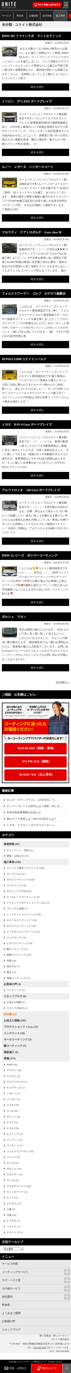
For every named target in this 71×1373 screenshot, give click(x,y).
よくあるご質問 (11, 1313)
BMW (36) (12, 1064)
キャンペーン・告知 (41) (20, 850)
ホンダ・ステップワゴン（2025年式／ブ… (32, 800)
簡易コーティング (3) (18, 978)
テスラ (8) (12, 1122)
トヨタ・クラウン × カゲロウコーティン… (32, 825)
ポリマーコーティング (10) (21, 926)
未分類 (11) (10, 1014)
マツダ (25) (13, 1180)
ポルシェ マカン (14, 616)
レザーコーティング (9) (19, 943)
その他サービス (11, 1288)
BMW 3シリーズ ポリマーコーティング (29, 555)
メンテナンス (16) (14, 1033)
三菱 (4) (11, 1209)
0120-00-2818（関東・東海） (37, 748)
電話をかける (47, 1368)
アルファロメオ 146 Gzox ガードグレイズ (31, 490)
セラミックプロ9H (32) (19, 891)
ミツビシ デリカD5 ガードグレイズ (27, 101)
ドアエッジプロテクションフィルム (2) (28, 902)
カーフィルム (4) (16, 874)
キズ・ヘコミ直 (11, 1280)
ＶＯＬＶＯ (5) (14, 1232)
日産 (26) (11, 1215)
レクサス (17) (14, 1203)
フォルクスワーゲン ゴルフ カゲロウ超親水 (34, 293)
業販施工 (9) (11, 1052)
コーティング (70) (16, 885)
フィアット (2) (14, 1140)
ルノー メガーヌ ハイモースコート (27, 166)
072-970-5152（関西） (37, 761)
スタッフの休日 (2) (17, 1008)
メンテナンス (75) (16, 937)
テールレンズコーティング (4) (23, 897)
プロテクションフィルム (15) (21, 1026)
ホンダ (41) (13, 1163)
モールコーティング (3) (17, 1039)
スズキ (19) (13, 1105)
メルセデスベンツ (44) (19, 1186)
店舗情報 (33, 15)
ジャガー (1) (13, 1099)
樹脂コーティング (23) (19, 955)
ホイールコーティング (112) (22, 920)
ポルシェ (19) (14, 1168)
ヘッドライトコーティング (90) (24, 914)
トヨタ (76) (13, 1128)
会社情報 (46, 15)
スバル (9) (12, 1111)
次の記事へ (62, 682)
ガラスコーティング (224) (21, 879)
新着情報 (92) (12, 844)
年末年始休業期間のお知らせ (24, 812)
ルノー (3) (12, 1197)
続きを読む (37, 86)
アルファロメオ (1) (17, 1082)
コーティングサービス (15, 1272)
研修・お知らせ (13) (18, 856)
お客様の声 (8, 1321)
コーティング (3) (16, 990)
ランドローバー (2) (17, 1192)
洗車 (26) (11, 960)
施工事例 (60, 15)
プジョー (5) (13, 1157)
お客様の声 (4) (12, 984)
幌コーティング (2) (17, 949)
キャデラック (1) (16, 1087)
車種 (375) (10, 1058)
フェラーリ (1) (14, 1145)
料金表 (20, 15)
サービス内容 (10, 1263)
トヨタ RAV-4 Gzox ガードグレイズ (27, 424)
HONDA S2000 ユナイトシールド (24, 359)
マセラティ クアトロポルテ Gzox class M (32, 232)
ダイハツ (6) (13, 1116)
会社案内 (7, 1296)
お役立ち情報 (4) (16, 1002)
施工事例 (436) (12, 862)
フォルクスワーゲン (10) (20, 1151)
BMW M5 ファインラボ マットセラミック (31, 36)
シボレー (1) (13, 1093)
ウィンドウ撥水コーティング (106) (25, 868)
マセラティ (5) (14, 1174)
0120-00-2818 (40, 1347)
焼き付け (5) (13, 966)
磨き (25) (11, 972)
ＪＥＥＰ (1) (13, 1226)
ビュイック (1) (14, 1134)
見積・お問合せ (16, 1368)
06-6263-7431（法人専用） (37, 774)
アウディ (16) (14, 1070)
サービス (6, 15)
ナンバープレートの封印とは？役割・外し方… (34, 806)
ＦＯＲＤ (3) (13, 1220)
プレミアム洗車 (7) (17, 908)
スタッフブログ (11, 1329)
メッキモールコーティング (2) (23, 931)
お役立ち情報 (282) (15, 1020)
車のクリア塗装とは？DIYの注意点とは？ (31, 818)
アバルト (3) (13, 1076)
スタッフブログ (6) (15, 996)
